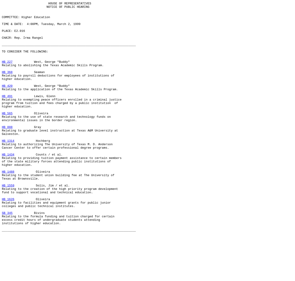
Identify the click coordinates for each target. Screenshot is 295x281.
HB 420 (7, 103)
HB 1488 (8, 206)
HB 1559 (8, 222)
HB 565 (7, 136)
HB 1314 (8, 169)
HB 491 (7, 115)
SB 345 (7, 255)
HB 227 (7, 74)
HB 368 (7, 86)
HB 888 (7, 152)
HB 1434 (8, 185)
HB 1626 (8, 239)
